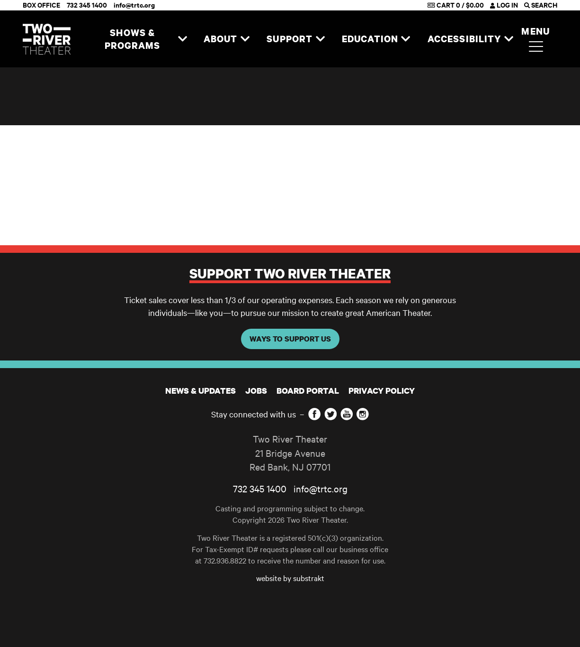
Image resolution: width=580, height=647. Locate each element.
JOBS (256, 390)
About (221, 39)
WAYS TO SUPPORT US (290, 338)
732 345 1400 (259, 488)
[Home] (47, 39)
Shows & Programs (133, 39)
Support (289, 39)
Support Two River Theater (290, 273)
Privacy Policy (381, 390)
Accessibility (464, 39)
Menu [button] (535, 40)
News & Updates (200, 390)
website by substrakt (290, 578)
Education (370, 39)
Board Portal (308, 390)
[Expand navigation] (182, 39)
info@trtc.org (321, 488)
